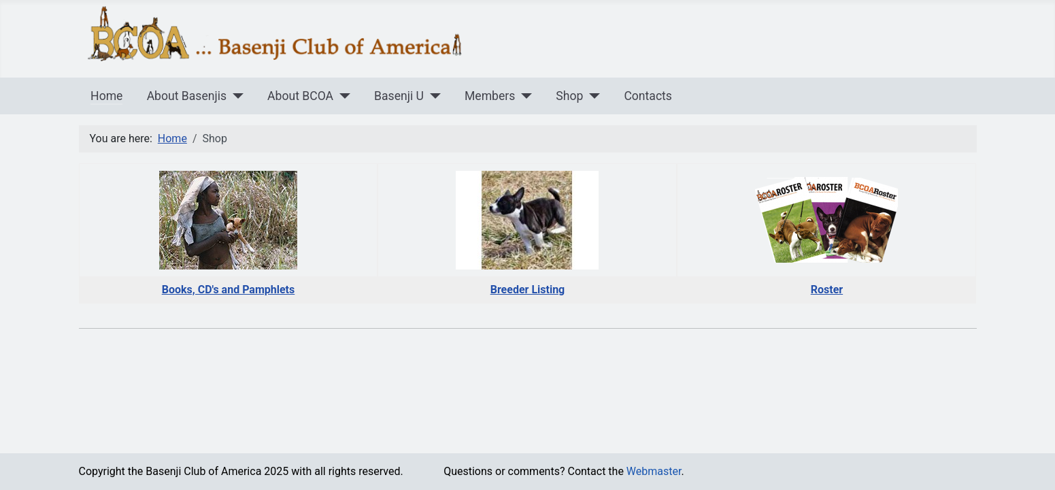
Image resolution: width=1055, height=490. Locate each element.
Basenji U (399, 96)
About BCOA (300, 96)
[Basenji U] (432, 96)
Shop (569, 96)
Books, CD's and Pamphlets (228, 289)
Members (490, 96)
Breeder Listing (527, 289)
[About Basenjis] (235, 96)
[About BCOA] (341, 96)
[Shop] (591, 96)
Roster (827, 289)
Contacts (648, 96)
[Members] (523, 96)
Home (106, 96)
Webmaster (654, 471)
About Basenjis (187, 96)
